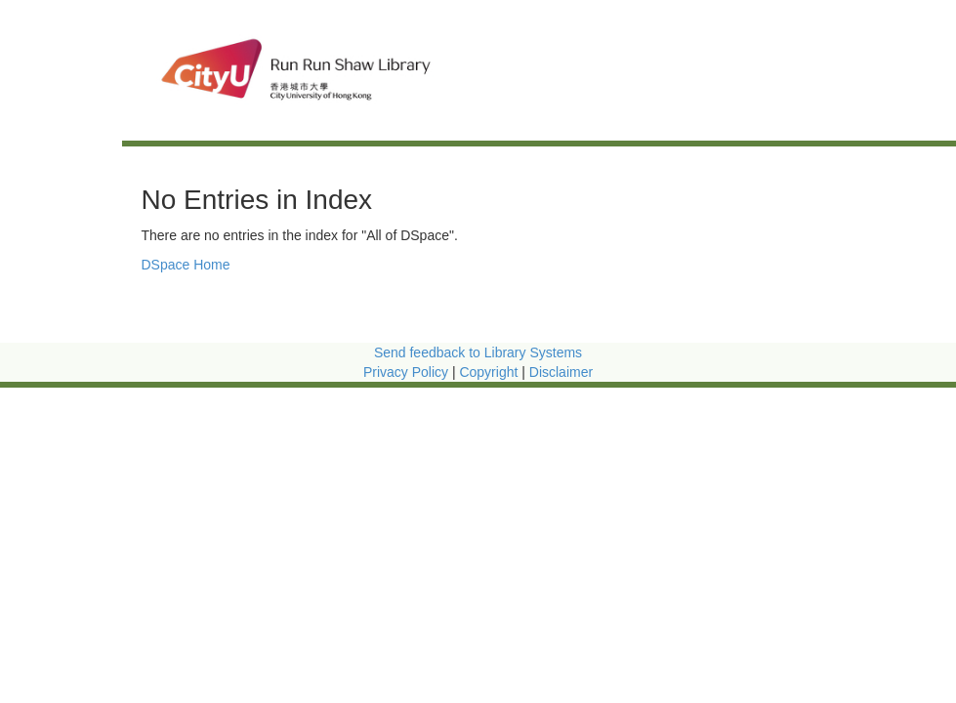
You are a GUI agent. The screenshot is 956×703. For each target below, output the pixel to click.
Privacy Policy (405, 372)
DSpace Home (186, 264)
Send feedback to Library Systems (478, 352)
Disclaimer (561, 372)
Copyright (490, 372)
